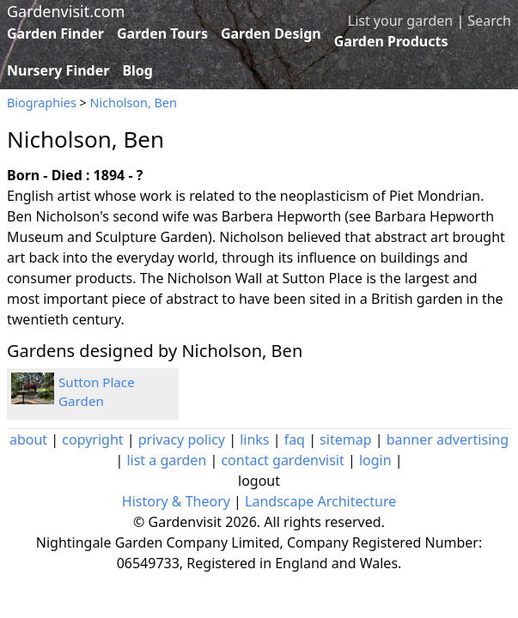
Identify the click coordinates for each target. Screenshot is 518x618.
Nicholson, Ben (133, 102)
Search (489, 20)
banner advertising (448, 439)
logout (259, 480)
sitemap (345, 439)
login (375, 460)
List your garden (400, 20)
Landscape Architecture (320, 501)
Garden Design (271, 33)
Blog (137, 70)
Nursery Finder (58, 70)
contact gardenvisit (282, 460)
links (254, 439)
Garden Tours (162, 33)
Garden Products (391, 41)
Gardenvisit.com (66, 11)
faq (294, 439)
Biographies (41, 102)
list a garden (166, 460)
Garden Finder (55, 33)
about (28, 439)
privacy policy (181, 439)
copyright (92, 439)
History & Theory (176, 501)
